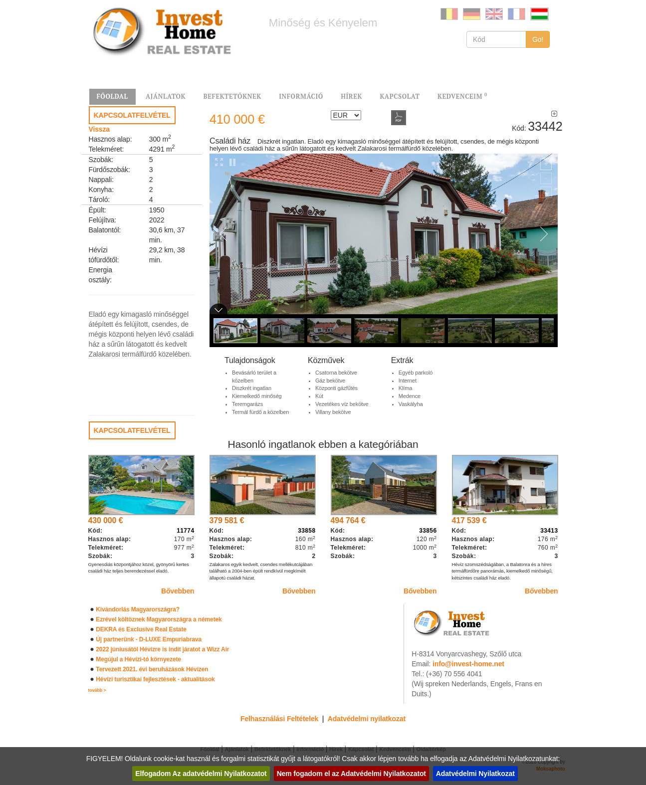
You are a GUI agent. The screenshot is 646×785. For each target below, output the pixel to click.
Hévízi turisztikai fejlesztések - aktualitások (155, 679)
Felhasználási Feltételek (279, 719)
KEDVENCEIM (462, 96)
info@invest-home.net (468, 664)
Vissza (99, 129)
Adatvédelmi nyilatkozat (367, 719)
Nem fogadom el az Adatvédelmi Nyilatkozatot (351, 774)
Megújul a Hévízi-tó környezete (138, 659)
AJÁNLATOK (166, 96)
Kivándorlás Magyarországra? (138, 609)
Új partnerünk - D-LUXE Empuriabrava (149, 639)
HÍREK (351, 96)
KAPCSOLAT (400, 96)
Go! (538, 39)
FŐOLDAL (112, 96)
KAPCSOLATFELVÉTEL (132, 115)
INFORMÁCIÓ (301, 96)
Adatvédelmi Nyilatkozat (475, 774)
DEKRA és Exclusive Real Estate (141, 629)
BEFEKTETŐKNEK (232, 96)
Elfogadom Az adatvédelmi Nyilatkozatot (200, 774)
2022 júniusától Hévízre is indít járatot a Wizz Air (162, 649)
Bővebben (178, 591)
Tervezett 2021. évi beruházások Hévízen (152, 669)
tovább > (97, 690)
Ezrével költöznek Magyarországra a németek (158, 619)
